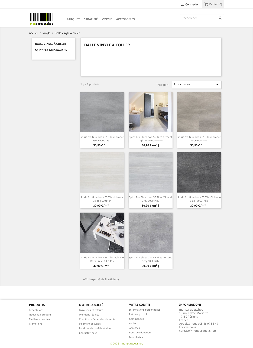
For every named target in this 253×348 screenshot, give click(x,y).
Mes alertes (136, 337)
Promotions (35, 323)
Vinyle (107, 19)
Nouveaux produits (40, 314)
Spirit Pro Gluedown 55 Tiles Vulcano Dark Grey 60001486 (102, 259)
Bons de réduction (140, 332)
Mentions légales (89, 314)
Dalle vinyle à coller (50, 43)
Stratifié (91, 19)
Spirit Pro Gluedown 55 (51, 50)
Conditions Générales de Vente (97, 319)
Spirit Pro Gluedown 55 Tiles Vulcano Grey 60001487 (150, 259)
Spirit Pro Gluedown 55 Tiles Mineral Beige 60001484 (102, 199)
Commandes (136, 318)
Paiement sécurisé (90, 323)
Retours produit (138, 314)
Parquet (73, 19)
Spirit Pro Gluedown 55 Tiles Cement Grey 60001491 (102, 138)
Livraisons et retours (91, 310)
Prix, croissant (196, 84)
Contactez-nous (88, 332)
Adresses (134, 328)
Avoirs (132, 323)
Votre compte (140, 305)
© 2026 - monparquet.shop (126, 343)
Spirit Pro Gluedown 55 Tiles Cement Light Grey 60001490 (150, 138)
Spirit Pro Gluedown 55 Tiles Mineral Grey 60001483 (150, 199)
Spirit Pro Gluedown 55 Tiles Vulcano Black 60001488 (199, 199)
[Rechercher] (202, 18)
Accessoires (125, 19)
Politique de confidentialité (95, 328)
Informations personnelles (144, 309)
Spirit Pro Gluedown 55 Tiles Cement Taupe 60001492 (198, 138)
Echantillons (36, 310)
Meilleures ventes (39, 319)
